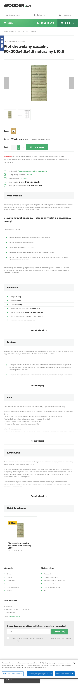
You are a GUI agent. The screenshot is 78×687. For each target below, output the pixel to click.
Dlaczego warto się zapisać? (61, 640)
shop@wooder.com (14, 618)
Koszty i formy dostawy (52, 589)
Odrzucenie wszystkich (64, 674)
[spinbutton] (14, 149)
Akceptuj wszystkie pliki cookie (40, 674)
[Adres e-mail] (28, 633)
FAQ (45, 592)
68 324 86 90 (10, 615)
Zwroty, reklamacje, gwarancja (54, 582)
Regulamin (48, 576)
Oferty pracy (11, 582)
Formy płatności (49, 586)
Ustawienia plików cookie (12, 674)
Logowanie (10, 586)
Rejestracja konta (13, 589)
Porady (9, 579)
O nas (9, 576)
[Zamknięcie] (74, 663)
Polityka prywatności (51, 579)
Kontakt (9, 592)
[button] (18, 148)
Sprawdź (29, 176)
